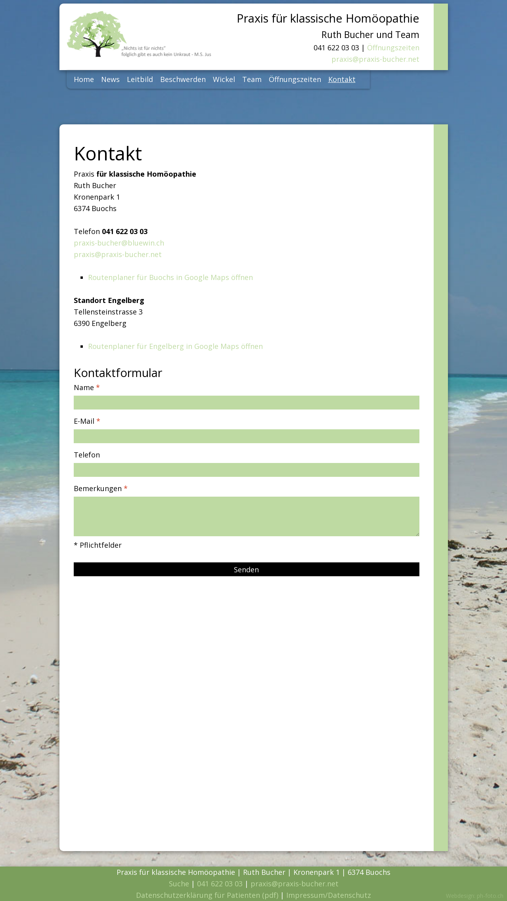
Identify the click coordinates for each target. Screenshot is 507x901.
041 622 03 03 (220, 883)
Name (87, 387)
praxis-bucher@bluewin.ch (119, 243)
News (110, 79)
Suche (179, 883)
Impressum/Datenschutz (328, 895)
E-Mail (87, 421)
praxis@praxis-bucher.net (375, 59)
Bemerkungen (101, 488)
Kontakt (342, 79)
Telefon (87, 454)
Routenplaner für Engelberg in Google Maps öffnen (175, 346)
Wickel (224, 79)
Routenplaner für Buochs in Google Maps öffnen (170, 277)
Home (84, 79)
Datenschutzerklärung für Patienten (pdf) (207, 895)
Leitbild (140, 79)
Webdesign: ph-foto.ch (474, 895)
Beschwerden (183, 79)
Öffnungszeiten (393, 47)
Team (252, 79)
